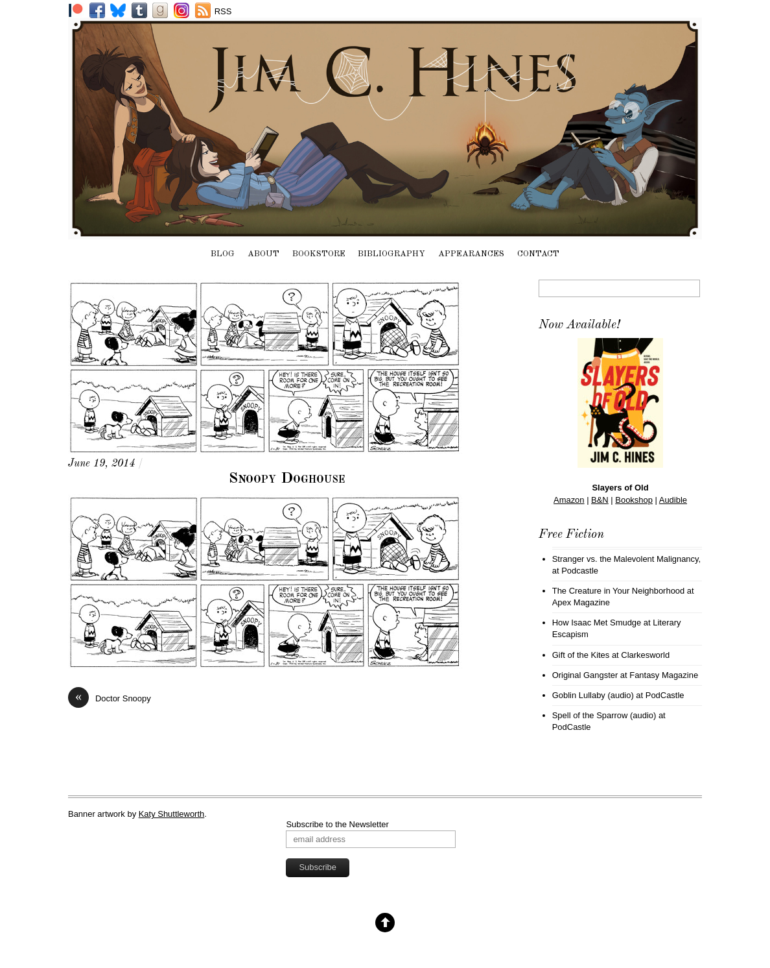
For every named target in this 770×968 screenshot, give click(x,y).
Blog (223, 254)
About (263, 254)
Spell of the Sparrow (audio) (604, 715)
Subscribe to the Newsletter (337, 824)
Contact (538, 254)
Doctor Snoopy (109, 698)
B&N (600, 500)
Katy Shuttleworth (172, 814)
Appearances (471, 254)
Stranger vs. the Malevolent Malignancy (625, 559)
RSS (223, 11)
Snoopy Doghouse (287, 479)
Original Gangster (585, 675)
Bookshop (634, 500)
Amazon (569, 500)
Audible (673, 500)
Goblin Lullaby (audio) (593, 695)
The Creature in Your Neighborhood (618, 591)
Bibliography (391, 254)
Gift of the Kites (581, 655)
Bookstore (318, 254)
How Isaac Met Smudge (597, 622)
